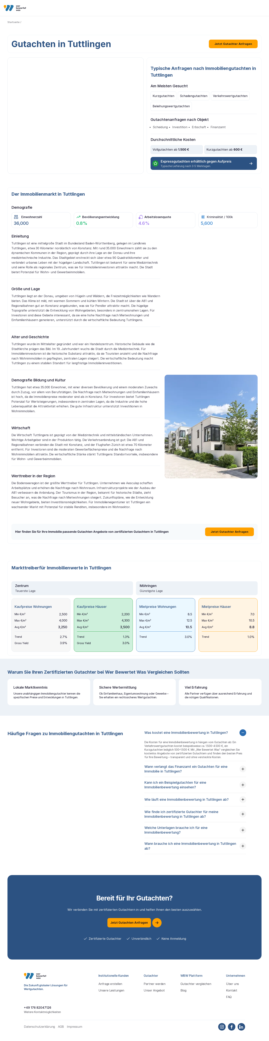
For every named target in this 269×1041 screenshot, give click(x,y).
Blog (183, 997)
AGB (61, 1033)
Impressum (74, 1033)
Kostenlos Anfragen (248, 8)
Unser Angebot (154, 997)
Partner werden (154, 990)
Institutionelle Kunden (73, 8)
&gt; (75, 116)
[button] (195, 739)
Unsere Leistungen (111, 997)
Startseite (13, 22)
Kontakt (231, 997)
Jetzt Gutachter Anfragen (233, 44)
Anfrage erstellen (110, 990)
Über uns (232, 990)
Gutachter (102, 8)
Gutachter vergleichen (195, 990)
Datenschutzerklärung (39, 1033)
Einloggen (219, 8)
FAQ (229, 1003)
